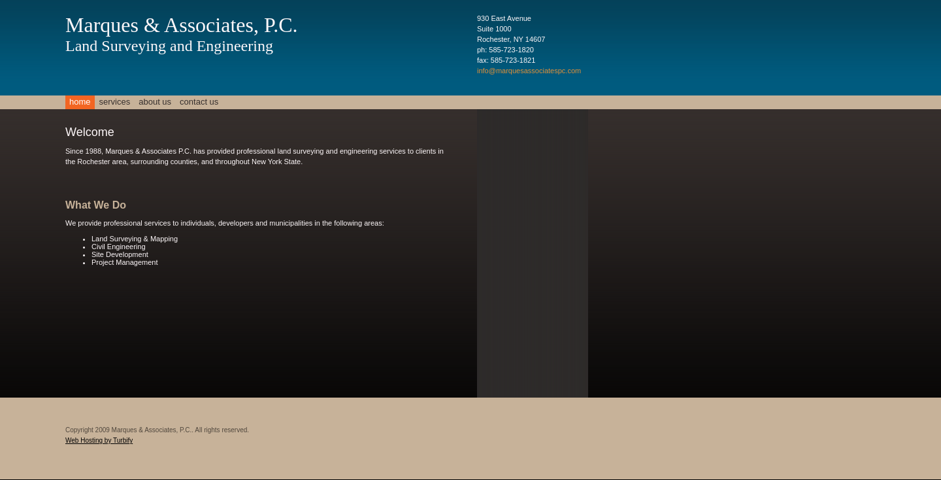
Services (115, 102)
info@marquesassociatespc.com (529, 71)
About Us (155, 102)
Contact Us (199, 102)
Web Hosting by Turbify (99, 440)
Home (80, 102)
